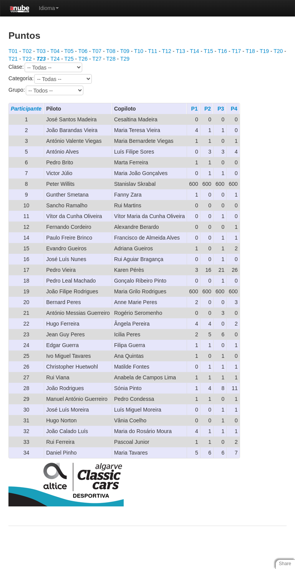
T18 (250, 51)
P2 (207, 109)
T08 (110, 51)
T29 (124, 59)
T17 (236, 51)
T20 (278, 51)
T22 (26, 59)
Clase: (45, 67)
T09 (124, 51)
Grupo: (45, 90)
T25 (69, 59)
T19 (264, 51)
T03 (41, 51)
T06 (83, 51)
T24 (55, 59)
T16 (222, 51)
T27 (96, 59)
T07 (96, 51)
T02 (26, 51)
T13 (180, 51)
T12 (166, 51)
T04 (55, 51)
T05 (68, 51)
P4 (234, 109)
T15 (208, 51)
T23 (41, 59)
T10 (138, 51)
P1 (194, 109)
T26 (83, 59)
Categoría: (50, 79)
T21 (13, 59)
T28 (111, 59)
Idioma (49, 8)
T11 (152, 51)
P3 (220, 109)
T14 (194, 51)
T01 (13, 51)
